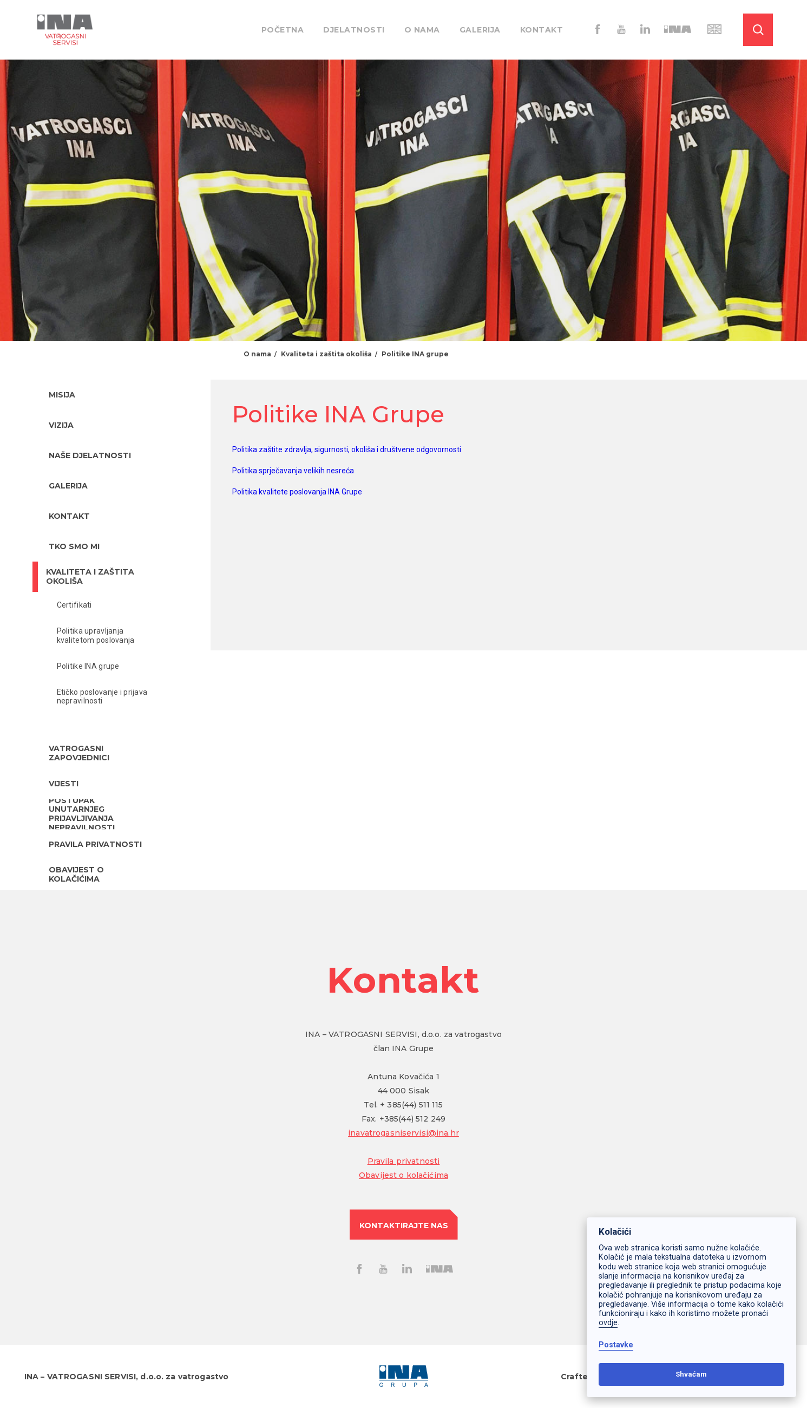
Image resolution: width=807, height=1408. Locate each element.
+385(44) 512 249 (412, 1119)
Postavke (616, 1345)
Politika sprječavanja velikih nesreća (293, 470)
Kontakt (541, 30)
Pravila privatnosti (404, 1161)
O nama (422, 30)
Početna (282, 30)
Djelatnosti (354, 30)
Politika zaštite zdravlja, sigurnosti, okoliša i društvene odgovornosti (346, 449)
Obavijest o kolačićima (403, 1175)
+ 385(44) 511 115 (411, 1105)
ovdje (608, 1322)
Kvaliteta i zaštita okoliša (326, 354)
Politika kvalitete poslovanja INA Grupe (297, 491)
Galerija (480, 30)
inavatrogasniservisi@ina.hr (403, 1133)
